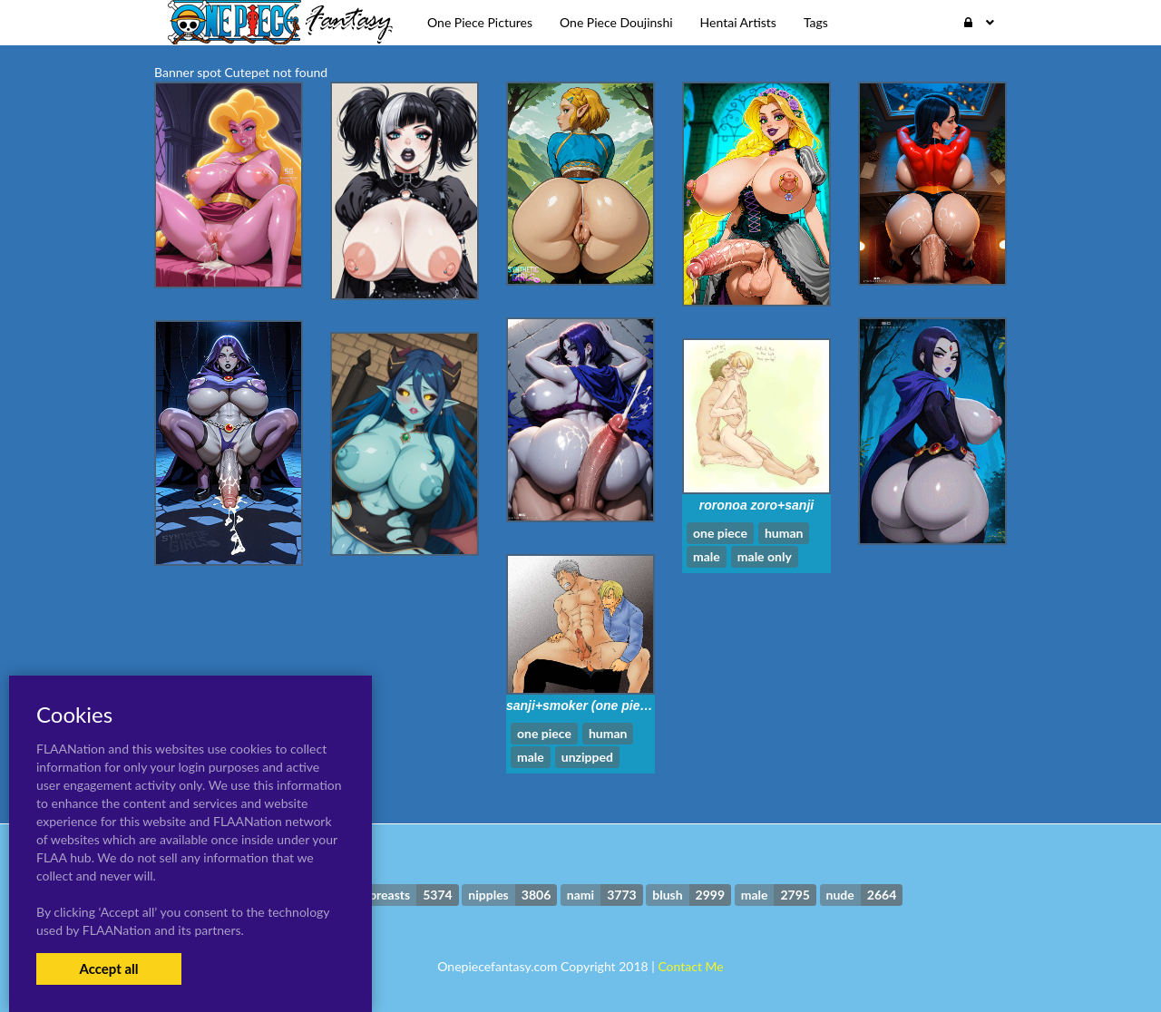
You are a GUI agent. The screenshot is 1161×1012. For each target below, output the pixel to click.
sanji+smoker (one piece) (582, 705)
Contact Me (690, 966)
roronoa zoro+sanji (756, 505)
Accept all (108, 968)
